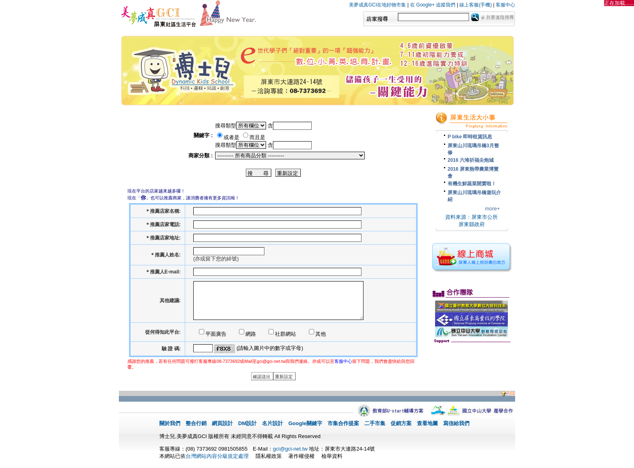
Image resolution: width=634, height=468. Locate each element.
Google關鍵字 (305, 423)
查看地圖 (427, 423)
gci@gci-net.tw (290, 449)
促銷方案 (401, 423)
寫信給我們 (456, 423)
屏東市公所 (484, 217)
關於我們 (169, 423)
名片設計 (272, 423)
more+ (492, 208)
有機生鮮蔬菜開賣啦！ (472, 183)
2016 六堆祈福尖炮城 (471, 160)
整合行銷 (196, 423)
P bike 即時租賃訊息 (470, 137)
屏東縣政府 (472, 224)
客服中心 (505, 5)
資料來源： (458, 217)
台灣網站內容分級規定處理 (217, 456)
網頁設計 (222, 423)
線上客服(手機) (475, 5)
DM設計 (247, 423)
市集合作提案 (343, 423)
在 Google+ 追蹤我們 (432, 5)
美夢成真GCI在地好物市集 (377, 5)
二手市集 (374, 423)
